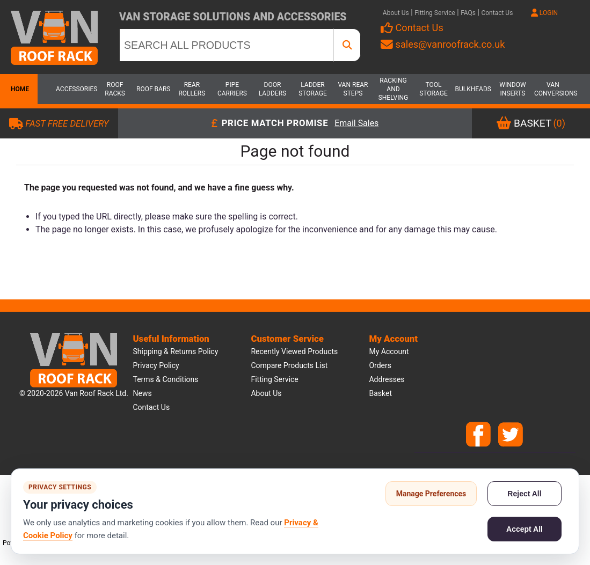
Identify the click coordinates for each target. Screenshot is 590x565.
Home (19, 89)
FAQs (468, 13)
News (142, 393)
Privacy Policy (156, 365)
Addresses (386, 379)
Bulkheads (473, 89)
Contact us (151, 407)
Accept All (524, 529)
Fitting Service (434, 13)
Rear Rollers (191, 89)
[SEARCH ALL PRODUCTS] (226, 45)
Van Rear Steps (353, 89)
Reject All (524, 493)
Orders (380, 365)
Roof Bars (153, 89)
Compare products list (289, 365)
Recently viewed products (294, 351)
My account (389, 351)
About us (266, 393)
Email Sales (356, 123)
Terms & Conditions (165, 379)
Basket (380, 393)
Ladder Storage (312, 89)
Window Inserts (512, 89)
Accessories (74, 89)
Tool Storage (433, 89)
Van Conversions (553, 89)
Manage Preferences (431, 493)
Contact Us (497, 13)
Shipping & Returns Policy (175, 351)
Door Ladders (273, 89)
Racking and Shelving (393, 89)
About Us (396, 13)
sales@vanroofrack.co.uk (443, 44)
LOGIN (544, 13)
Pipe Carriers (232, 89)
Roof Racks (115, 89)
